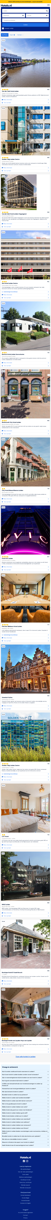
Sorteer (20, 35)
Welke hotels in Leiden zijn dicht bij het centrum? (17, 1101)
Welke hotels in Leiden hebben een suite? (14, 1107)
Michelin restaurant (25, 1188)
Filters (4, 35)
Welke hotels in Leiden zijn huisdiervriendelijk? (16, 1098)
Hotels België (25, 1198)
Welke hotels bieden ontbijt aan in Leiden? (15, 1116)
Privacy (25, 1218)
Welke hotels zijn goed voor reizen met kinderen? (17, 1110)
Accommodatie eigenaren (25, 1212)
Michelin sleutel (25, 1185)
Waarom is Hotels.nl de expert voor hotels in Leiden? (18, 1142)
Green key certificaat (26, 1182)
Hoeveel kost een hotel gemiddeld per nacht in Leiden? (19, 1088)
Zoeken (25, 25)
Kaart (12, 35)
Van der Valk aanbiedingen (25, 1172)
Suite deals (25, 1174)
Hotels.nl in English (25, 1203)
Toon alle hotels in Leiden (26, 1057)
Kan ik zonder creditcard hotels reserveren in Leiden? (18, 1071)
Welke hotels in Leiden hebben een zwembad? (16, 1119)
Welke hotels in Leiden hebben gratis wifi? (15, 1113)
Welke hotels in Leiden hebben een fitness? (15, 1128)
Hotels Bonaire (25, 1200)
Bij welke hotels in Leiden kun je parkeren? (15, 1095)
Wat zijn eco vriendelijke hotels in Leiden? (14, 1139)
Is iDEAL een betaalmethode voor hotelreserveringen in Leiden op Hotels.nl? (22, 1084)
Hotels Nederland (25, 1195)
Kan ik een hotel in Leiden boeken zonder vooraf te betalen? (20, 1074)
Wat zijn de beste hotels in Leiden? (12, 1091)
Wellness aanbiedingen (25, 1177)
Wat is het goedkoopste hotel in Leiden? (14, 1104)
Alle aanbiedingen (25, 1169)
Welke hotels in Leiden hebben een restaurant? (16, 1125)
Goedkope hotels (26, 1180)
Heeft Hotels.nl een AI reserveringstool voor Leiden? (18, 1145)
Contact (25, 1215)
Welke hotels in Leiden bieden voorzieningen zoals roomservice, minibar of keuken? (24, 1132)
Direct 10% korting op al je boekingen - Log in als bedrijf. (25, 1)
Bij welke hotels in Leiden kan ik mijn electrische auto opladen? (21, 1136)
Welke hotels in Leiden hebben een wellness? (16, 1122)
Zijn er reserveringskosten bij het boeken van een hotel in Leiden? (22, 1077)
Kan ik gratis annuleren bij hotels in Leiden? (15, 1080)
